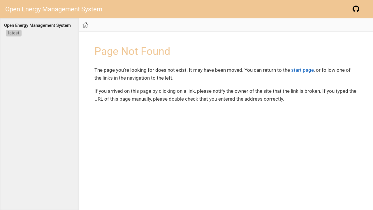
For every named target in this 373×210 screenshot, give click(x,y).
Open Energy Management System (53, 9)
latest (13, 33)
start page (302, 70)
